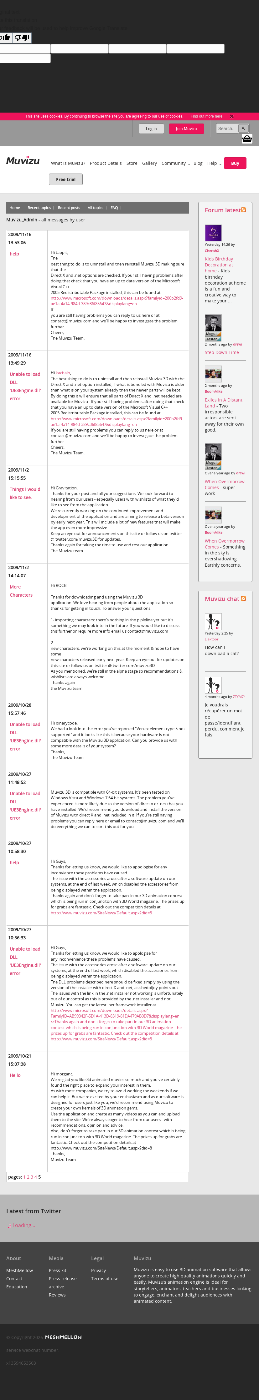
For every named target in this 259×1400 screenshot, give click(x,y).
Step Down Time (222, 352)
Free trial (65, 179)
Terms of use (104, 1278)
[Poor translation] (22, 38)
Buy (235, 163)
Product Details (106, 163)
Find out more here (206, 116)
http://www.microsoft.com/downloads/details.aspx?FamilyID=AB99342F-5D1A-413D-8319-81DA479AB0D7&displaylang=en (116, 1022)
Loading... (20, 1225)
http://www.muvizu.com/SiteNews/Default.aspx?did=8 (101, 913)
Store (132, 163)
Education (16, 1287)
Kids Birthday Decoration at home (219, 265)
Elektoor (211, 639)
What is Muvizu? (68, 163)
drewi (237, 344)
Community (174, 163)
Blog (198, 163)
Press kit (57, 1270)
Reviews (57, 1295)
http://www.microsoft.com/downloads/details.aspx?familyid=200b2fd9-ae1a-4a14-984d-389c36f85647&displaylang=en (117, 301)
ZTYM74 (239, 697)
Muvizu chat (222, 599)
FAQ (114, 207)
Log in (151, 128)
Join (186, 128)
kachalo (63, 373)
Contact (14, 1278)
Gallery (149, 163)
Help (212, 163)
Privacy (98, 1270)
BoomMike (213, 391)
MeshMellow (19, 1270)
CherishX (212, 251)
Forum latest (223, 210)
